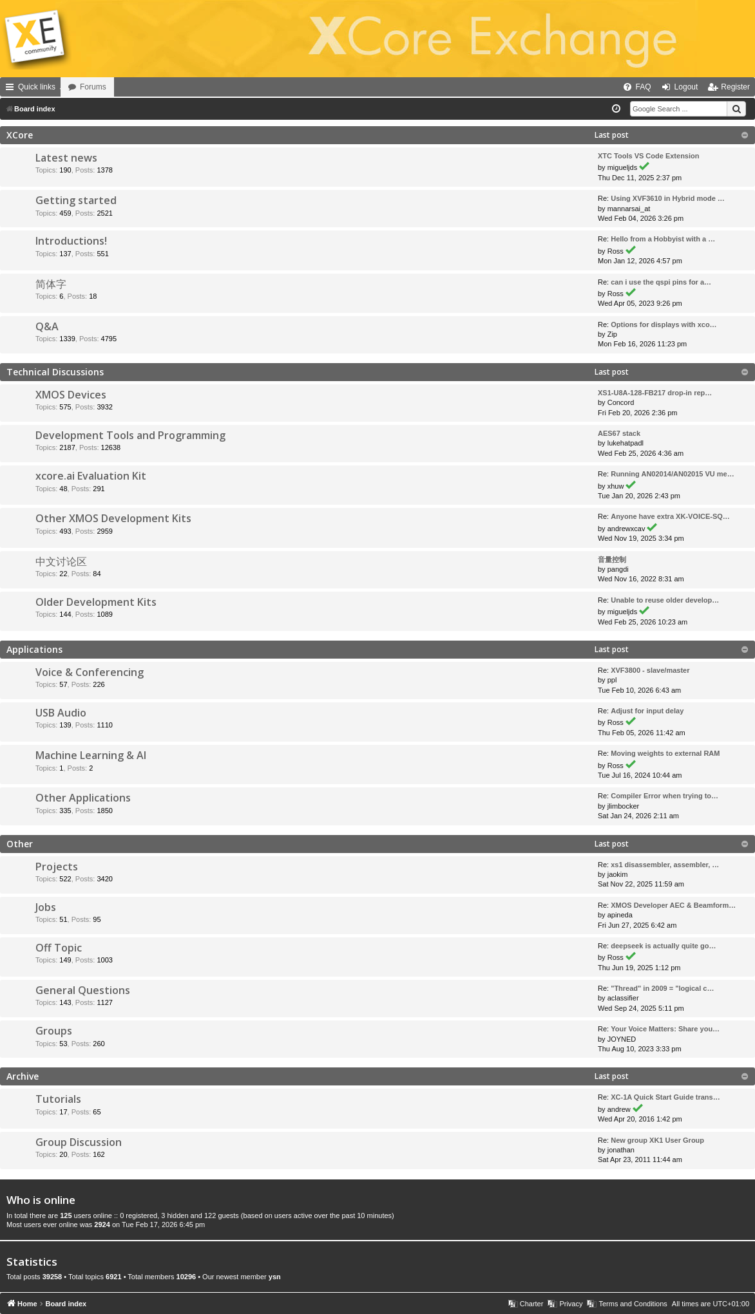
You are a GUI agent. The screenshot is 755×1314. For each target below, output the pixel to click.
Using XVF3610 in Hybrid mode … (668, 198)
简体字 (50, 284)
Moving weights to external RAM (665, 753)
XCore (19, 135)
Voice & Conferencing (89, 672)
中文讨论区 (61, 561)
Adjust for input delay (647, 711)
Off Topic (58, 948)
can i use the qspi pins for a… (661, 282)
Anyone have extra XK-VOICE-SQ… (670, 516)
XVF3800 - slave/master (650, 670)
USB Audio (60, 713)
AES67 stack (619, 433)
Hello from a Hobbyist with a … (663, 239)
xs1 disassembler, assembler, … (665, 864)
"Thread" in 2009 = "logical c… (662, 988)
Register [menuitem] (735, 86)
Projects (56, 866)
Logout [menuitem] (686, 86)
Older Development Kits (96, 602)
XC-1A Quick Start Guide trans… (665, 1097)
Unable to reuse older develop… (665, 600)
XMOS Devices (70, 395)
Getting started (76, 200)
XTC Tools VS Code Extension (648, 156)
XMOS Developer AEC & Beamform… (673, 905)
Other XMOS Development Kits (113, 518)
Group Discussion (78, 1142)
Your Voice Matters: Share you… (665, 1029)
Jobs (45, 907)
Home (78, 86)
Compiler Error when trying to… (664, 796)
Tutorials (58, 1099)
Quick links (36, 86)
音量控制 (612, 559)
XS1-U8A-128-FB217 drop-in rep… (655, 393)
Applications (34, 649)
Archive (22, 1076)
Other (19, 844)
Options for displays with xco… (663, 324)
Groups (53, 1031)
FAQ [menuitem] (643, 86)
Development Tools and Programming (130, 435)
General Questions (82, 990)
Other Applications (83, 798)
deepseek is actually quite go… (663, 946)
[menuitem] (593, 87)
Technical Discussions (55, 372)
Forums (129, 86)
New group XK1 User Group (657, 1140)
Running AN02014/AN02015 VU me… (672, 474)
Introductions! (71, 241)
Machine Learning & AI (90, 755)
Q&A (47, 326)
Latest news (66, 158)
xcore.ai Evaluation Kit (90, 476)
